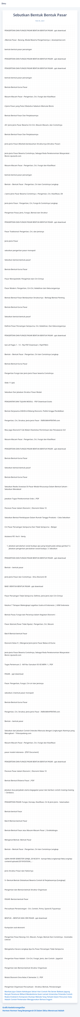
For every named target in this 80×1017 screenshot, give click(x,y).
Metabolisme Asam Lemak (37, 994)
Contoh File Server (48, 991)
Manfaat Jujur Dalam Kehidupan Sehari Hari (23, 991)
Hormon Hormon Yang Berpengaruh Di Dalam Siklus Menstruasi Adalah (33, 1010)
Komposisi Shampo (27, 997)
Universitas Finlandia (57, 994)
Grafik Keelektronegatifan (13, 1007)
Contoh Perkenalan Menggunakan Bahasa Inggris (31, 999)
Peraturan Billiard (18, 994)
